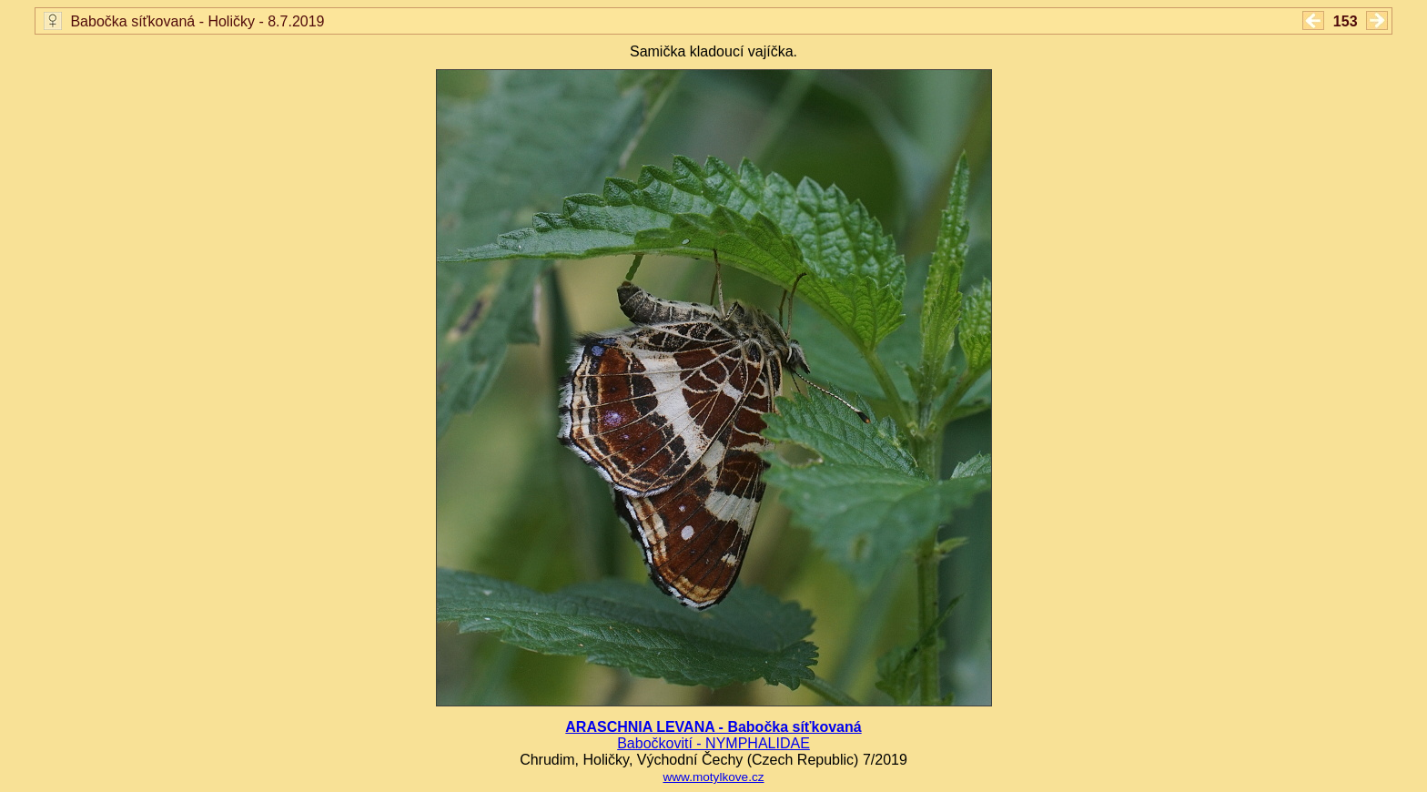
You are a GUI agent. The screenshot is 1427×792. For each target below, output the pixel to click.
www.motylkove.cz (713, 777)
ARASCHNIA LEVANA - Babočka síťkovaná (713, 727)
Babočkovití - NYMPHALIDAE (713, 743)
